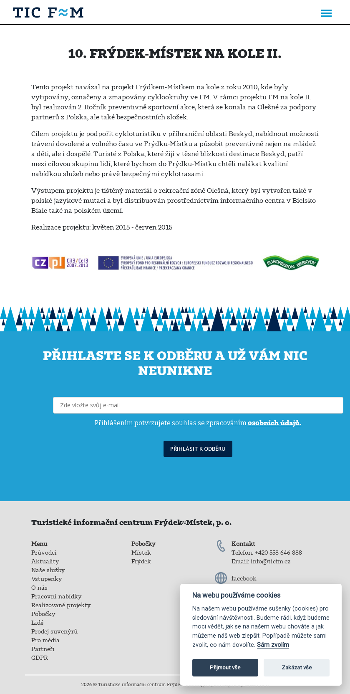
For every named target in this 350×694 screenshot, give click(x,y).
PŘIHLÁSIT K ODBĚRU (198, 448)
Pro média (45, 640)
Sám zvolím (273, 645)
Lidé (37, 622)
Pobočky (43, 614)
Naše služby (48, 570)
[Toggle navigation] (326, 14)
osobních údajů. (275, 423)
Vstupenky (46, 579)
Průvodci (44, 552)
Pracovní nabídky (56, 596)
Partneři (43, 649)
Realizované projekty (61, 605)
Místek (141, 552)
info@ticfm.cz (270, 561)
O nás (39, 587)
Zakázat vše (297, 667)
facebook (244, 578)
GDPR (39, 657)
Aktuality (45, 561)
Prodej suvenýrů (54, 631)
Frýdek (141, 561)
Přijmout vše (225, 667)
